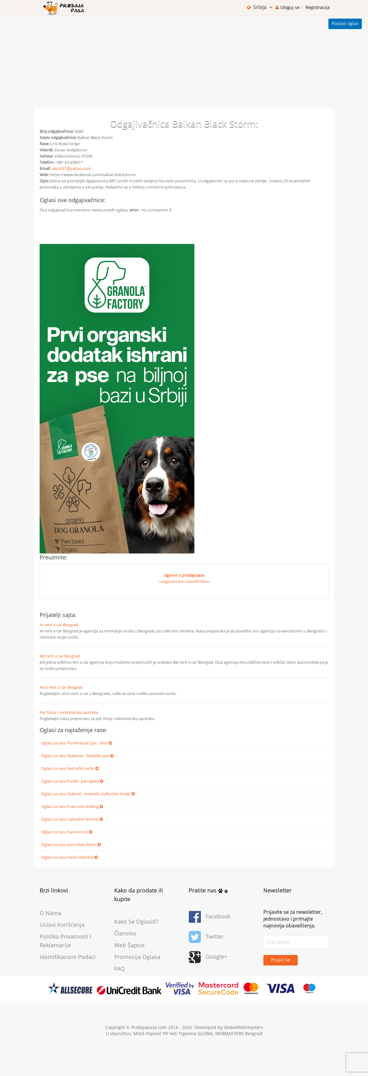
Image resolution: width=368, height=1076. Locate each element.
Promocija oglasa (137, 957)
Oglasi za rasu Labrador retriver (72, 819)
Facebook (209, 917)
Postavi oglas (345, 23)
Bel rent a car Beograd (60, 656)
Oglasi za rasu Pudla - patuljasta (72, 781)
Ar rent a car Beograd (59, 624)
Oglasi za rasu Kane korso (66, 832)
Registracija (317, 7)
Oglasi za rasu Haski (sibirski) (69, 857)
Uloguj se (290, 7)
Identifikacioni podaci (68, 957)
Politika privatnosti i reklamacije (65, 941)
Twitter (206, 937)
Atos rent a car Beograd (61, 687)
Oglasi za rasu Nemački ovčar (70, 768)
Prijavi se (280, 960)
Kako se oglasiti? (136, 921)
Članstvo (125, 933)
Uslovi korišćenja (62, 924)
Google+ (208, 957)
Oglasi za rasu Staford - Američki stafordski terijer (88, 793)
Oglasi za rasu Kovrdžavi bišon (71, 844)
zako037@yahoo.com (71, 168)
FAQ (119, 968)
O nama (50, 913)
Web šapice (129, 945)
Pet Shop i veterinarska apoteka (69, 712)
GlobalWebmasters (243, 1027)
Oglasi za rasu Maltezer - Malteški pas (77, 755)
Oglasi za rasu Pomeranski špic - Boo (76, 743)
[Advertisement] (184, 62)
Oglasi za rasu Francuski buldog (72, 806)
